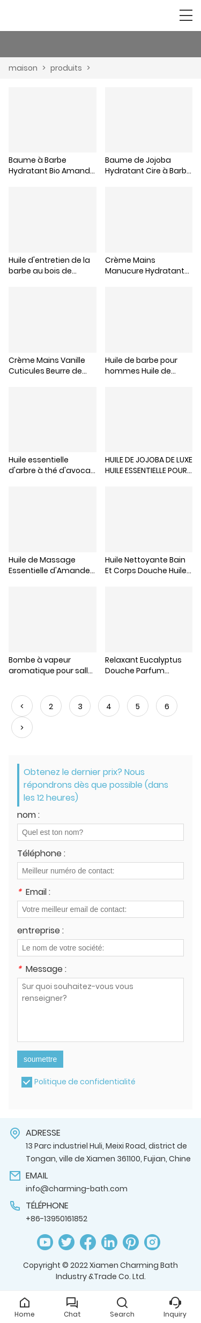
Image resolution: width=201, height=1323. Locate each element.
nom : (28, 816)
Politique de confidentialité (85, 1081)
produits (66, 68)
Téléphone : (41, 854)
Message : (41, 970)
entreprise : (40, 931)
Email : (33, 893)
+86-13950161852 (56, 1218)
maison (23, 68)
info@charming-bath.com (77, 1188)
